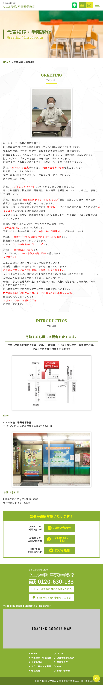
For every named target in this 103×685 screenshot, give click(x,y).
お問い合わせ (63, 671)
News (60, 666)
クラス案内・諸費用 (41, 666)
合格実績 (35, 671)
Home (6, 62)
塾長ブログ (62, 662)
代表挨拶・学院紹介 (41, 658)
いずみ (60, 653)
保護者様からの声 (65, 658)
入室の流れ (36, 662)
